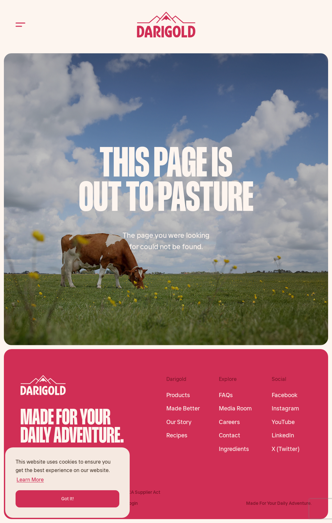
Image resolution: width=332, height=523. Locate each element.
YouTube (283, 422)
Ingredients (234, 449)
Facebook (284, 395)
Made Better (183, 408)
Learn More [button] (30, 479)
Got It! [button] (67, 499)
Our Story (178, 422)
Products (178, 395)
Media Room (235, 408)
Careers (229, 422)
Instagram (285, 408)
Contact (229, 435)
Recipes (176, 435)
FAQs (226, 395)
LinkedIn (283, 435)
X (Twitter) (286, 449)
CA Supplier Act (144, 492)
